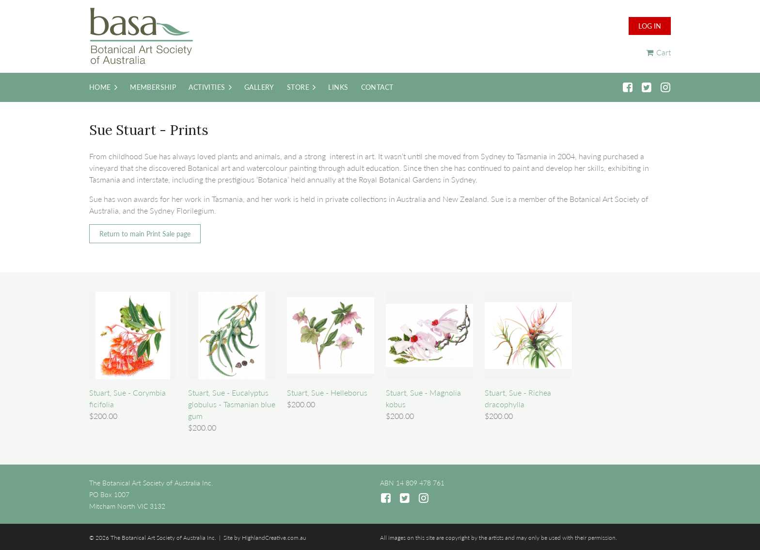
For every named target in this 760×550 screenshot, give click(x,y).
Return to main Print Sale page (144, 234)
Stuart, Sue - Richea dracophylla (518, 398)
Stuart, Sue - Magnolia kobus (423, 398)
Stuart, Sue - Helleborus (327, 392)
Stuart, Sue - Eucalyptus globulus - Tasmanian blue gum (231, 404)
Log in (649, 26)
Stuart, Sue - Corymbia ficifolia (127, 398)
